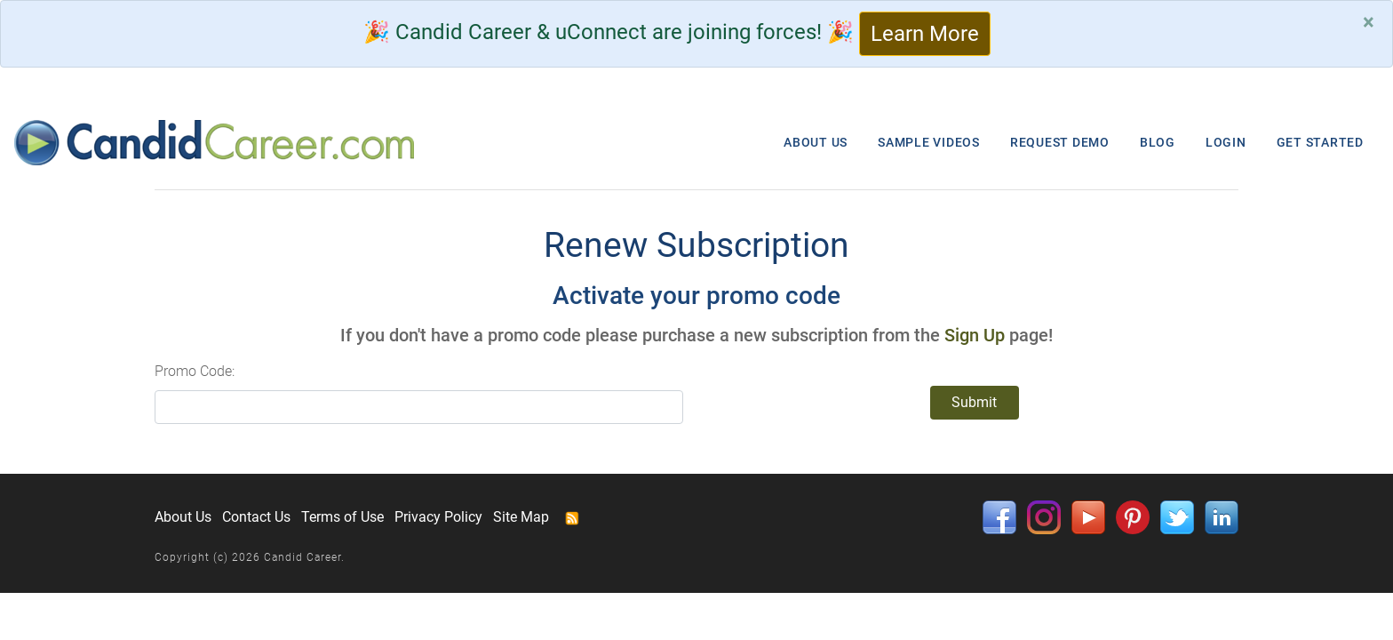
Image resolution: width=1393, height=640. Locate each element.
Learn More (925, 33)
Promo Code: (195, 371)
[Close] (1368, 22)
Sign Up (974, 335)
